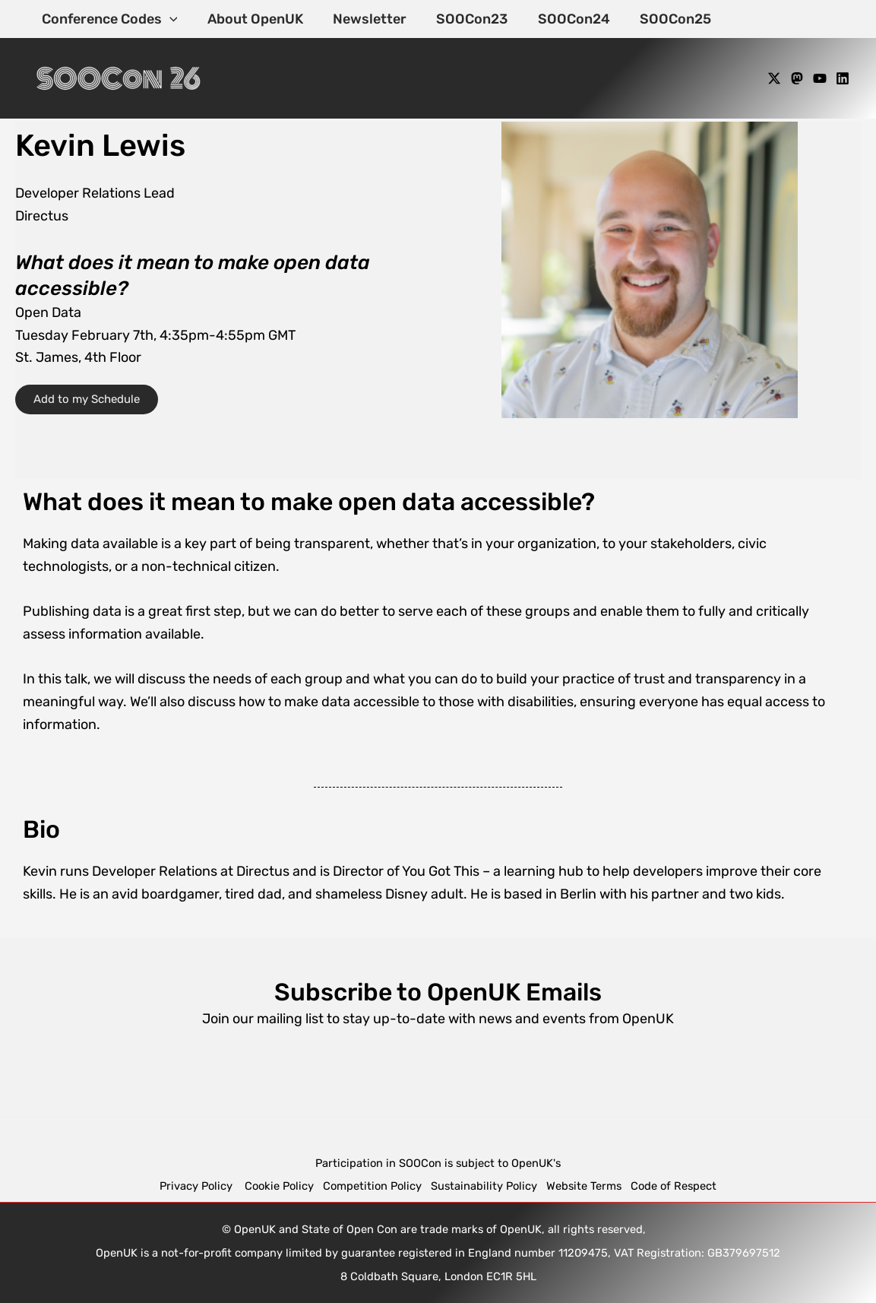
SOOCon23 (463, 19)
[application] (168, 19)
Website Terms (583, 1186)
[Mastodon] (797, 78)
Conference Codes (108, 19)
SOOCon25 (661, 19)
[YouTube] (820, 78)
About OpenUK (251, 19)
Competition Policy (377, 1186)
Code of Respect (673, 1186)
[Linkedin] (842, 78)
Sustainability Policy (484, 1186)
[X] (774, 78)
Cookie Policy (279, 1186)
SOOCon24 (563, 19)
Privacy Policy (198, 1186)
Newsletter (363, 19)
